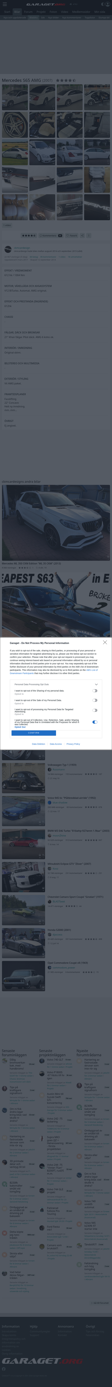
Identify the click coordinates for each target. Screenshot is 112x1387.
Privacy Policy (73, 744)
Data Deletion (38, 744)
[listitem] (56, 684)
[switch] (94, 690)
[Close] (106, 643)
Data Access (56, 744)
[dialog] (56, 693)
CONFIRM (34, 733)
